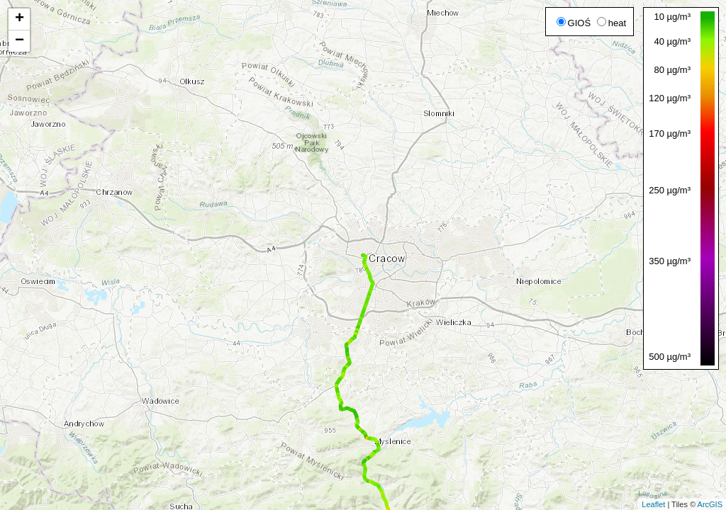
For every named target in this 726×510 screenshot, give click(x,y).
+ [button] (19, 19)
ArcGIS (710, 504)
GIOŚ (574, 23)
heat (611, 23)
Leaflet (653, 504)
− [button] (19, 41)
